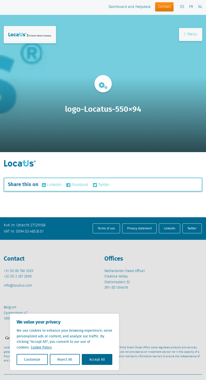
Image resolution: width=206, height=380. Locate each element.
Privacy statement (139, 228)
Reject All (64, 359)
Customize (32, 359)
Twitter (101, 185)
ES (182, 7)
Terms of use (106, 228)
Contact (164, 7)
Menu (190, 34)
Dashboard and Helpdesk (130, 7)
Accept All (97, 359)
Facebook (77, 185)
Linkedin (51, 185)
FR (191, 7)
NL (200, 7)
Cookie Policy (41, 347)
